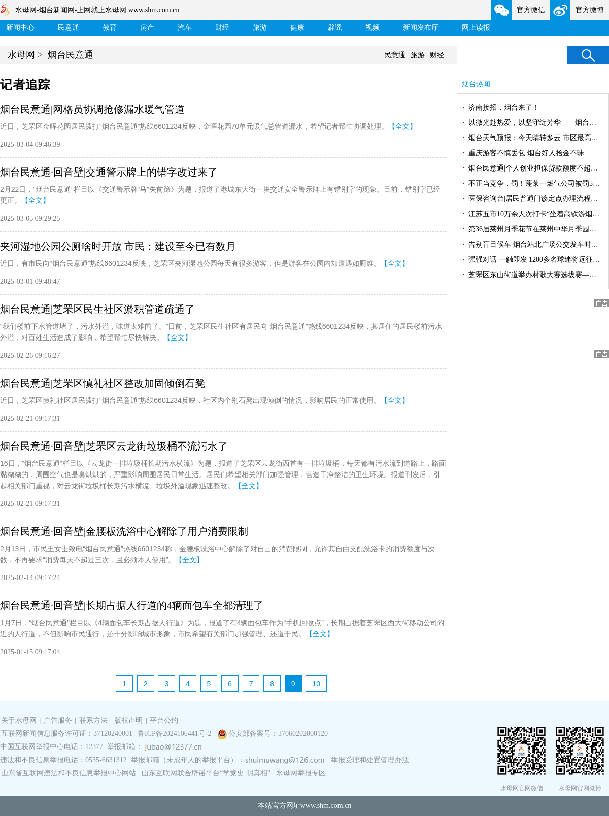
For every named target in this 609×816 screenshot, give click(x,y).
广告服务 (58, 720)
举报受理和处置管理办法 (370, 760)
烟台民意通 (70, 55)
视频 (372, 27)
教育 (110, 27)
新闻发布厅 (420, 27)
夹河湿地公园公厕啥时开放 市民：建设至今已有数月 (118, 246)
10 (316, 683)
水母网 (21, 55)
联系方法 (93, 720)
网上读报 (476, 27)
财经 (222, 27)
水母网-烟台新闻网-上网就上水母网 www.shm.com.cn (97, 10)
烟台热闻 (476, 84)
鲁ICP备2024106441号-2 (175, 733)
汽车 (185, 27)
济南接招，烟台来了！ (503, 107)
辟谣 (335, 27)
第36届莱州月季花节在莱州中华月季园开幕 (535, 229)
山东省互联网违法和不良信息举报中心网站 (68, 773)
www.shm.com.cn (326, 805)
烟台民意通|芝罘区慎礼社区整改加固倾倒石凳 (102, 383)
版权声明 (128, 720)
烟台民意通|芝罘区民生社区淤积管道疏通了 (97, 309)
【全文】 (402, 126)
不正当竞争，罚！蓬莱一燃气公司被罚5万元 (537, 183)
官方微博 (590, 10)
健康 (297, 27)
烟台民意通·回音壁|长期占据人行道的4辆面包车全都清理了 (131, 605)
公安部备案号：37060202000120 (278, 733)
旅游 (260, 27)
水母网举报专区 (301, 773)
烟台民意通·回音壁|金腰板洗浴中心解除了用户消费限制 (124, 531)
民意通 (68, 27)
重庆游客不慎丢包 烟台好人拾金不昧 (526, 153)
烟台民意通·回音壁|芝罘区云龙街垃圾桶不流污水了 (114, 446)
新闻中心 (20, 27)
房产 (147, 27)
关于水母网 (20, 720)
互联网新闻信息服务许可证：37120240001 (66, 733)
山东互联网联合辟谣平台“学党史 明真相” (206, 773)
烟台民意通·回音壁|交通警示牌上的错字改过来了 (109, 172)
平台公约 (164, 720)
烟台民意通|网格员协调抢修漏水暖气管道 (92, 109)
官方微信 (531, 10)
